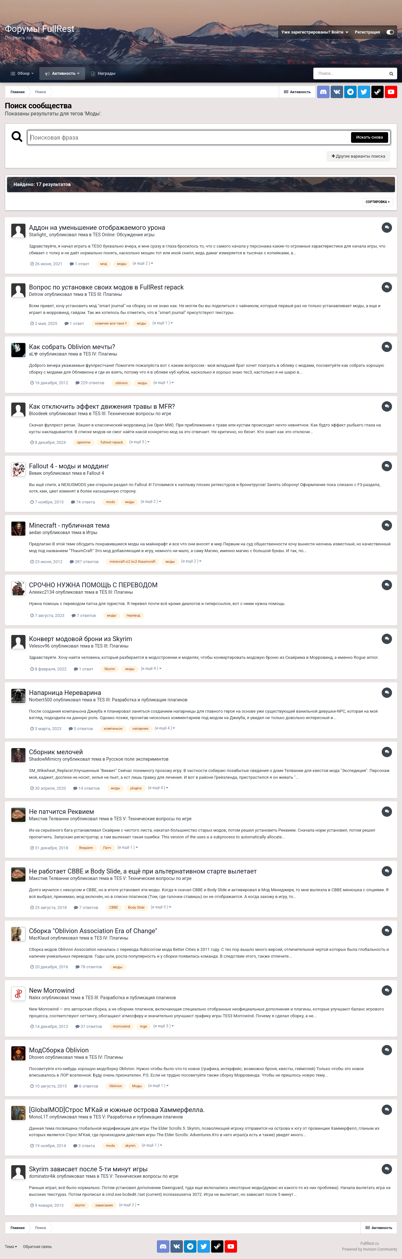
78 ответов (88, 966)
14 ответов (86, 788)
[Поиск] (349, 73)
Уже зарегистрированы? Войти (314, 32)
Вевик (35, 473)
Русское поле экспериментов (137, 759)
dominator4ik (42, 1176)
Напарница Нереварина (65, 693)
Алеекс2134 (41, 592)
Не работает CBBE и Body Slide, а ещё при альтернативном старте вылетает (143, 871)
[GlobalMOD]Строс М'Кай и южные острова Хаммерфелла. (117, 1110)
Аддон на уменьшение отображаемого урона (97, 227)
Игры (92, 532)
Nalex (34, 997)
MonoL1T (38, 1116)
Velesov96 (39, 646)
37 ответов (88, 1026)
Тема (11, 1246)
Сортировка (378, 202)
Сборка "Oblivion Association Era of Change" (93, 931)
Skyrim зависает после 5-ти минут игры (88, 1169)
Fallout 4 (95, 473)
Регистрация (367, 32)
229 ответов (89, 382)
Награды (106, 73)
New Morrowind (51, 990)
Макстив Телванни (49, 818)
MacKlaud (39, 938)
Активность (63, 73)
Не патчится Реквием (61, 811)
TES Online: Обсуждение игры (124, 234)
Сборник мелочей (56, 752)
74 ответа (83, 502)
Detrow (36, 294)
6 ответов (86, 1086)
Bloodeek (38, 413)
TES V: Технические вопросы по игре (152, 818)
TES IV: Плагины (100, 353)
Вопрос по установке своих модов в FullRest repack (106, 287)
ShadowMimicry (45, 759)
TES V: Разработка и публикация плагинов (138, 1116)
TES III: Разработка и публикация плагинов (142, 699)
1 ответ (79, 263)
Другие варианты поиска (358, 156)
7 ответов (84, 615)
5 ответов (81, 728)
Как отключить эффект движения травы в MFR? (102, 406)
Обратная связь (37, 1246)
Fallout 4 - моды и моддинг (69, 466)
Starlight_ (38, 234)
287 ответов (84, 561)
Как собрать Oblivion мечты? (72, 347)
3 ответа (84, 1145)
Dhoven (36, 1057)
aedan (35, 532)
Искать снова (369, 137)
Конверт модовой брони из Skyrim (80, 639)
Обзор (23, 73)
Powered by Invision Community (369, 1249)
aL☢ (33, 353)
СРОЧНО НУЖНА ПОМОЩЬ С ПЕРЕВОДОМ (93, 585)
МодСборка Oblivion (59, 1050)
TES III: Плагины (105, 294)
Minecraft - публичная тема (69, 525)
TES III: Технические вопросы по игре (132, 413)
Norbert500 (40, 699)
